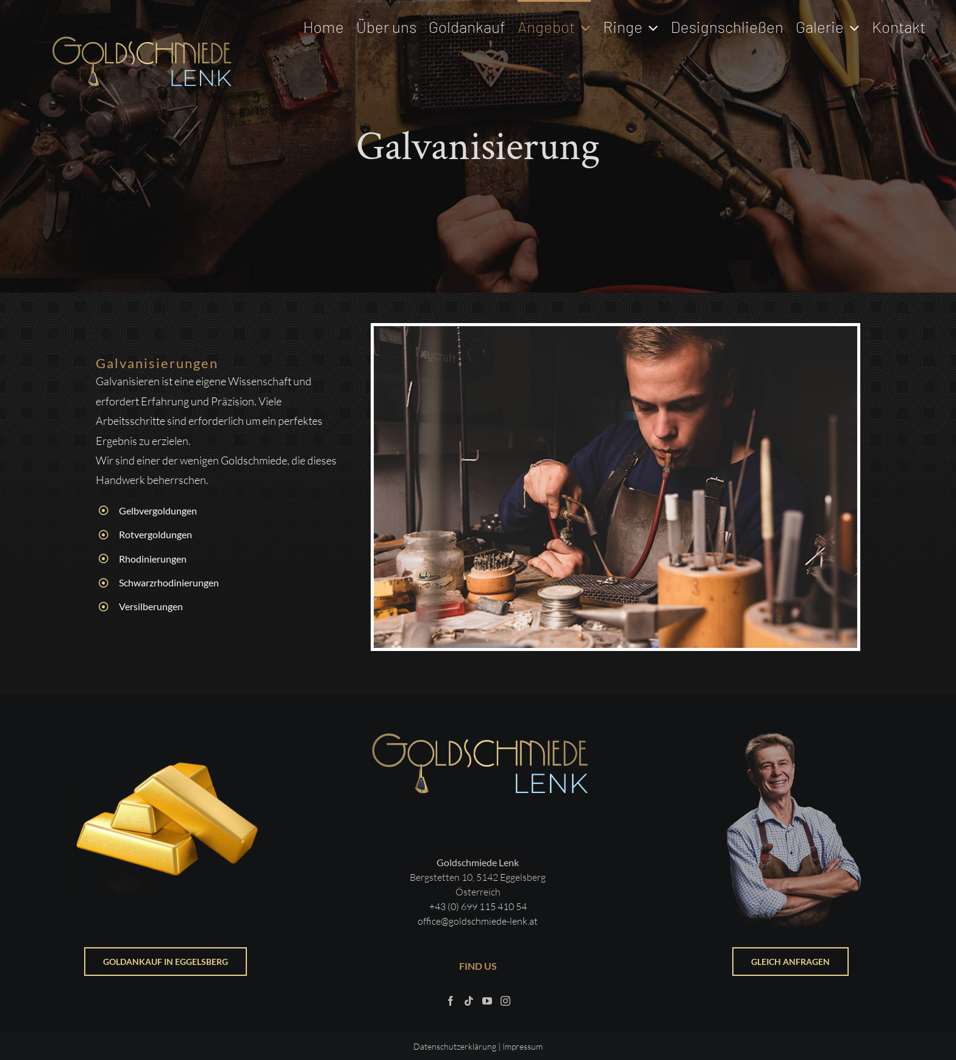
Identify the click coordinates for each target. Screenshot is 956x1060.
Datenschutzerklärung (454, 1046)
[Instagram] (505, 1001)
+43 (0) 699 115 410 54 (478, 906)
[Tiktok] (469, 1001)
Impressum (522, 1046)
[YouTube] (487, 1001)
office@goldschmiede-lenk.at (478, 921)
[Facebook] (450, 1001)
